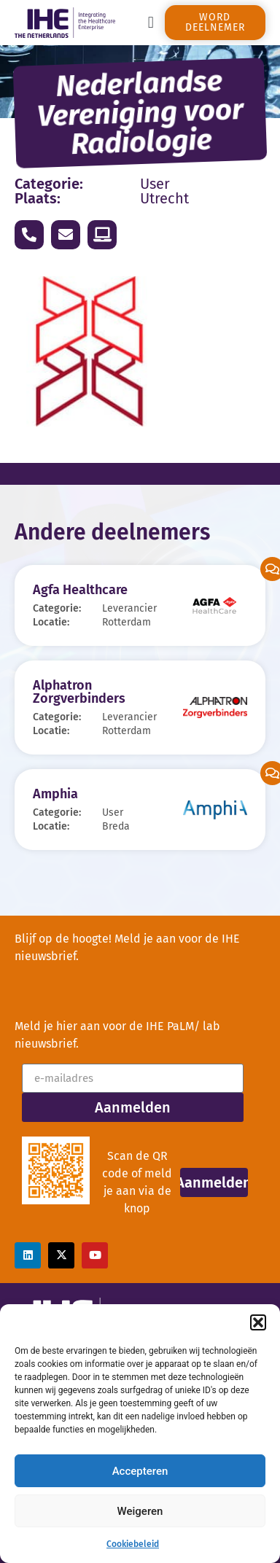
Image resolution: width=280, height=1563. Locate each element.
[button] (258, 1322)
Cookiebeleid (132, 1544)
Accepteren (140, 1471)
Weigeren (140, 1511)
